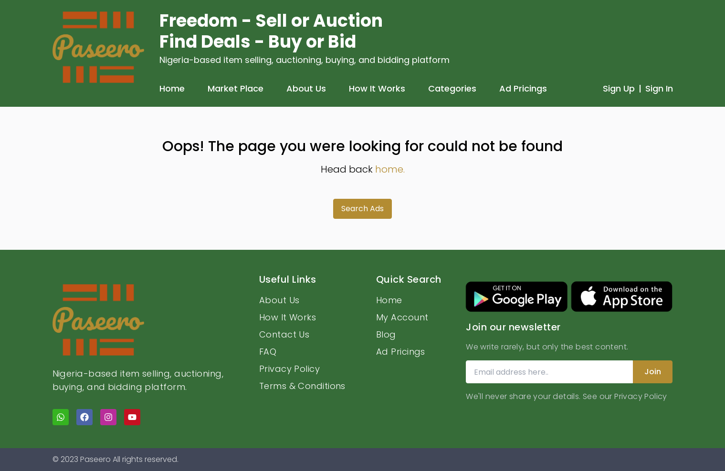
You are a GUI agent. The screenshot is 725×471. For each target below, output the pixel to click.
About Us (306, 88)
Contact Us (284, 334)
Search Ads (362, 208)
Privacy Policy (289, 369)
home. (390, 169)
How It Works (377, 88)
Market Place (235, 88)
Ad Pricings (523, 88)
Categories (452, 88)
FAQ (267, 352)
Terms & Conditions (302, 386)
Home (172, 88)
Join (652, 371)
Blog (386, 334)
